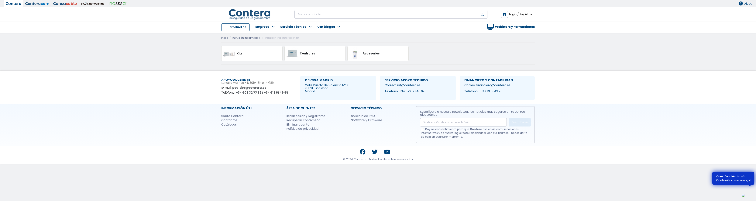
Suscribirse (520, 122)
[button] (262, 27)
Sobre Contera (232, 116)
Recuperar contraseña (303, 120)
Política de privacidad (302, 128)
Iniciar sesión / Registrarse (305, 116)
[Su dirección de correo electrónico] (463, 122)
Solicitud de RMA (363, 116)
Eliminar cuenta (297, 124)
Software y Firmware (366, 120)
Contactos (229, 120)
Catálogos (229, 124)
